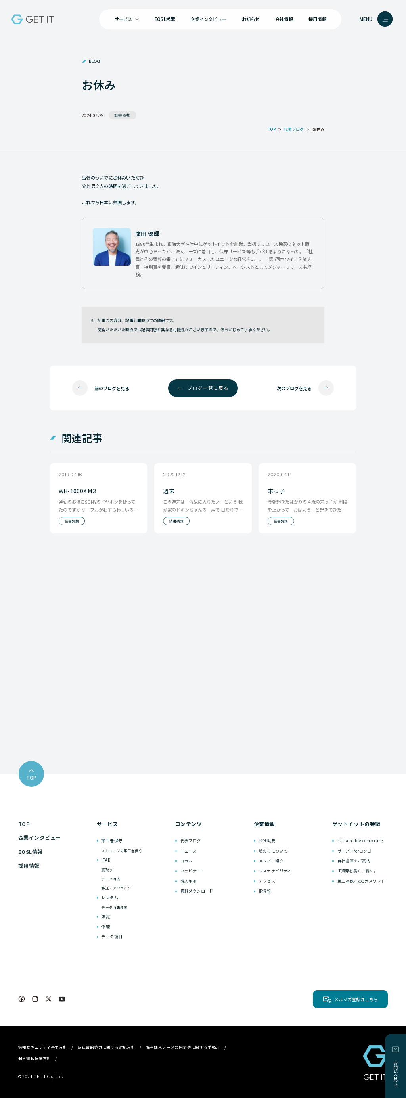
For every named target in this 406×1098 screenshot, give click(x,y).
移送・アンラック (116, 887)
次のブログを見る (294, 388)
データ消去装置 (114, 907)
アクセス (267, 881)
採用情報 (317, 19)
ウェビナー (190, 871)
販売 (106, 917)
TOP (24, 824)
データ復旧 (112, 936)
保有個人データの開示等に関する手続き (183, 1047)
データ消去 (111, 878)
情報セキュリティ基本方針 (42, 1047)
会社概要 (267, 840)
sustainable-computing (360, 840)
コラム (186, 861)
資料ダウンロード (196, 891)
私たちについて (273, 851)
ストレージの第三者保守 (122, 850)
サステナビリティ (275, 871)
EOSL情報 (30, 851)
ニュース (188, 851)
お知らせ (251, 19)
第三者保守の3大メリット (361, 881)
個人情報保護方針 (34, 1058)
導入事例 (188, 881)
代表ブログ (190, 840)
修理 (106, 926)
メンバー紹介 (271, 861)
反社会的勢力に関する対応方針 (107, 1047)
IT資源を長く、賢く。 (357, 871)
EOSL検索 (165, 19)
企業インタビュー (208, 19)
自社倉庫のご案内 (353, 861)
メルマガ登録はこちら (356, 999)
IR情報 (265, 891)
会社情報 (284, 19)
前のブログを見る (111, 388)
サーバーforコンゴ (354, 851)
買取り (107, 869)
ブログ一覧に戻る (208, 388)
